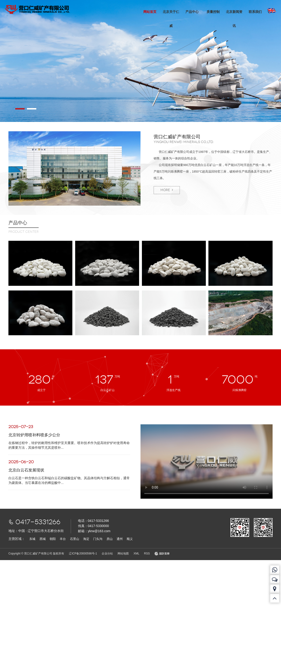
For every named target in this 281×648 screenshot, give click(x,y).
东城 (32, 539)
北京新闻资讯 (234, 19)
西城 (43, 539)
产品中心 (191, 12)
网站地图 (123, 553)
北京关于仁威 (171, 19)
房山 (110, 539)
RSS (147, 553)
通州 (120, 539)
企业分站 (107, 553)
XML (136, 553)
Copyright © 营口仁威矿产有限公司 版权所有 (36, 553)
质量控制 (212, 12)
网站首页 (149, 12)
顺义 (130, 539)
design (159, 553)
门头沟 (97, 539)
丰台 (63, 539)
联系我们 (255, 12)
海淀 (86, 539)
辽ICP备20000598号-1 (83, 553)
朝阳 (53, 539)
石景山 (74, 539)
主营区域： (16, 539)
